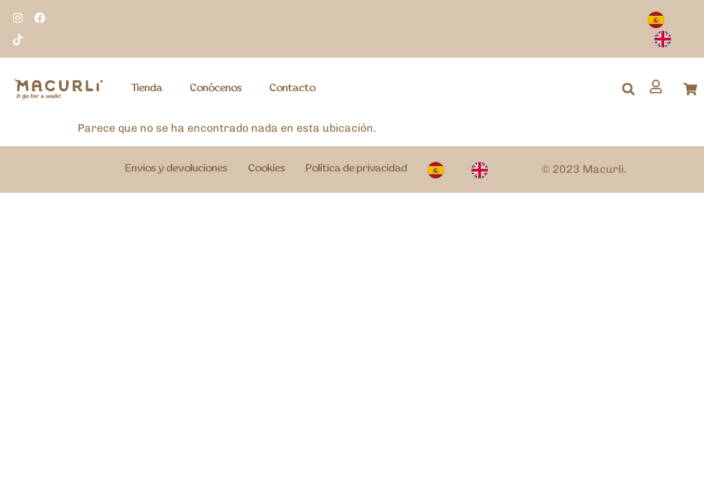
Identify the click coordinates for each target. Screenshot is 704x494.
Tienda (146, 88)
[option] (666, 38)
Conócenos (215, 88)
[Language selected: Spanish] (672, 30)
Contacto (292, 88)
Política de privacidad (356, 169)
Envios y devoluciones (176, 169)
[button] (628, 89)
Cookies (266, 169)
